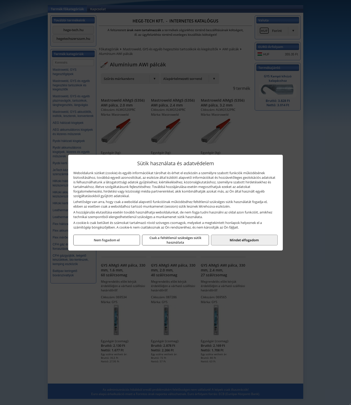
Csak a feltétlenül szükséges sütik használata (175, 240)
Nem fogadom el (107, 240)
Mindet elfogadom (244, 240)
